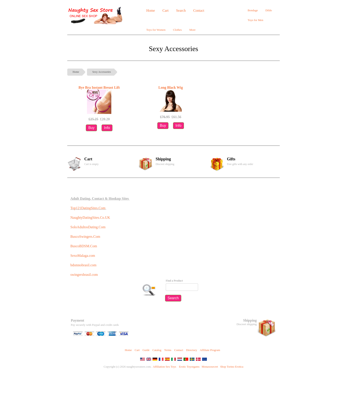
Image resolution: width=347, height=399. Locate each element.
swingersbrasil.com (84, 274)
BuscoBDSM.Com (83, 246)
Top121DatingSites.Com (87, 208)
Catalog (156, 350)
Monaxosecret (210, 366)
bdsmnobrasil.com (83, 265)
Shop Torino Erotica (231, 366)
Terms (167, 350)
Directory (191, 350)
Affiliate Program (210, 350)
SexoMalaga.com (82, 255)
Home (76, 71)
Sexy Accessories (101, 71)
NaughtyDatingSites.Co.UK (90, 217)
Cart (137, 350)
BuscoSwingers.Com (85, 236)
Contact (178, 350)
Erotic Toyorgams (189, 366)
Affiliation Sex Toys (164, 366)
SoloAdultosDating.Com (88, 227)
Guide (146, 350)
